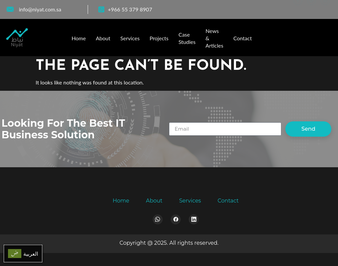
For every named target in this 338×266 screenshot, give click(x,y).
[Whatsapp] (158, 219)
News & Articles (214, 40)
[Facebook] (297, 8)
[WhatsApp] (311, 8)
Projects (159, 41)
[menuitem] (23, 253)
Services (130, 41)
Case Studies (186, 41)
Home (79, 41)
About (103, 41)
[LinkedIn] (325, 8)
